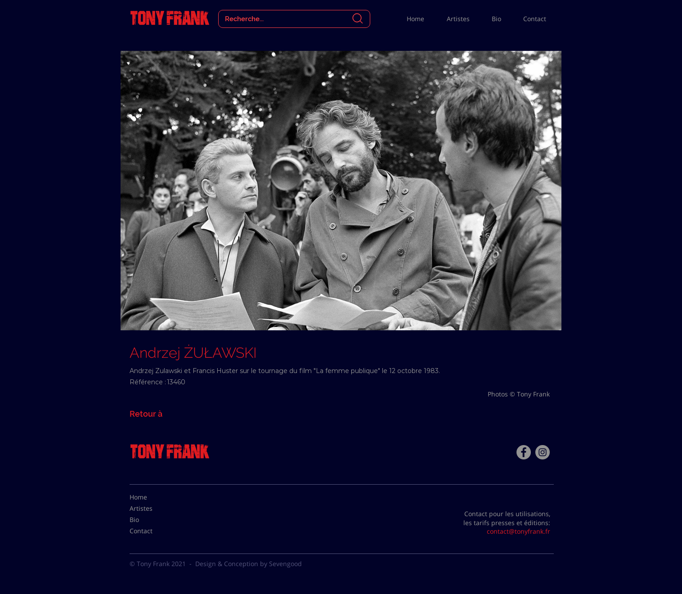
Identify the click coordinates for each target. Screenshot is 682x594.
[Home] (152, 497)
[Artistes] (152, 508)
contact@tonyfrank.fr (518, 531)
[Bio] (152, 520)
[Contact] (152, 531)
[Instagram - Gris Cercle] (542, 452)
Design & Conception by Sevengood (248, 563)
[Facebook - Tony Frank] (523, 452)
